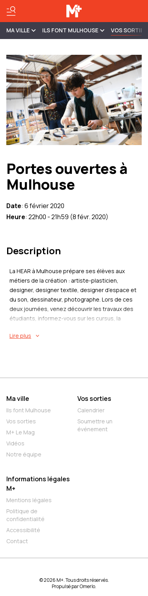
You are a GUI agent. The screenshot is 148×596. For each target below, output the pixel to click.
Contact (17, 541)
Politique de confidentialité (25, 515)
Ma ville (17, 398)
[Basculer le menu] (11, 11)
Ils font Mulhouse (28, 410)
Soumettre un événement (94, 425)
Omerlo (87, 586)
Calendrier (91, 410)
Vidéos (15, 443)
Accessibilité (23, 530)
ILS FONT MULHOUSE (73, 30)
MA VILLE (21, 30)
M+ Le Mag (20, 432)
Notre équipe (23, 454)
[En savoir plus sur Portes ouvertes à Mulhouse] (75, 336)
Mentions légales (29, 500)
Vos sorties (129, 30)
